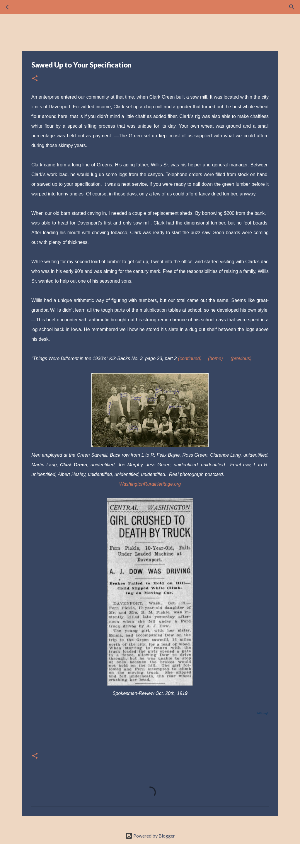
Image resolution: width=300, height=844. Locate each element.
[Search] (24, 7)
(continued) (190, 358)
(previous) (241, 358)
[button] (34, 79)
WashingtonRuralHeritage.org (150, 484)
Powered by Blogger (150, 835)
